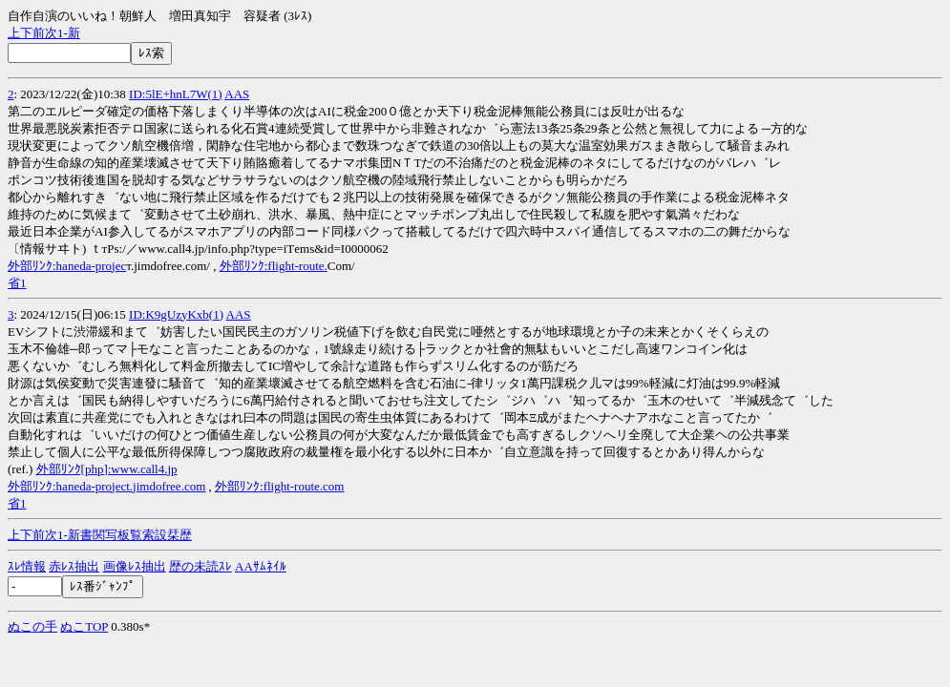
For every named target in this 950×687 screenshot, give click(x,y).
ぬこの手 (32, 626)
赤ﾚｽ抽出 (74, 566)
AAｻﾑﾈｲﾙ (260, 566)
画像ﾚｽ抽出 (134, 566)
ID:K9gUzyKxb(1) (176, 314)
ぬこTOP (84, 626)
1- (62, 33)
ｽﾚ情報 (27, 566)
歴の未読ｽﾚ (200, 566)
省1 (17, 283)
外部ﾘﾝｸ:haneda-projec (67, 266)
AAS (236, 94)
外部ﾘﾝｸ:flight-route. (273, 266)
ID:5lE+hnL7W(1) (175, 94)
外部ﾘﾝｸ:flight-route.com (279, 486)
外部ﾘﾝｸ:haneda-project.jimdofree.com (106, 486)
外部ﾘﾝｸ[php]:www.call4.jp (107, 469)
